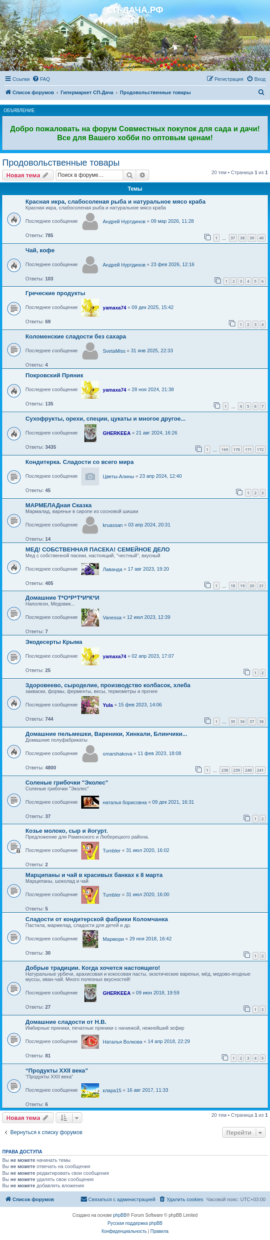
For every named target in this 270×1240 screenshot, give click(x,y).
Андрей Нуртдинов (124, 221)
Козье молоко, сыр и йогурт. (66, 830)
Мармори (113, 939)
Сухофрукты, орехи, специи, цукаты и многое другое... (105, 418)
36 (242, 721)
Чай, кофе (39, 250)
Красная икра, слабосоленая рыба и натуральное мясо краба (115, 201)
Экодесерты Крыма (53, 642)
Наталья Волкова (122, 1041)
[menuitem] (41, 79)
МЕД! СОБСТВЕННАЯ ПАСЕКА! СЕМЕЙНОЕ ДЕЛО (97, 549)
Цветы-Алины (118, 476)
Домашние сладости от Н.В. (66, 1022)
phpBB (120, 1215)
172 (260, 449)
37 (233, 238)
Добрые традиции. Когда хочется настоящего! (92, 967)
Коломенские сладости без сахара (75, 336)
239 (236, 770)
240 (248, 770)
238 (224, 770)
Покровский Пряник (54, 375)
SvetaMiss (114, 351)
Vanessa (112, 617)
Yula (108, 705)
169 (224, 449)
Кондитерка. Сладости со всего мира (79, 462)
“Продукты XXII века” (56, 1070)
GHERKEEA (116, 433)
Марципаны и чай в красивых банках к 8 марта (93, 875)
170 (236, 449)
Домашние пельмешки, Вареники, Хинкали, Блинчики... (106, 734)
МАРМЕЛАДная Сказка (58, 505)
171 (248, 449)
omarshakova (117, 753)
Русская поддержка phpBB (135, 1223)
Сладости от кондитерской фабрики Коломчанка (96, 919)
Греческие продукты (55, 293)
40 (261, 238)
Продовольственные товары (61, 162)
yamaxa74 (114, 307)
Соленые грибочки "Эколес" (66, 782)
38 (242, 238)
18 (233, 586)
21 (261, 586)
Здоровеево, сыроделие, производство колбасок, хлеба (108, 685)
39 (251, 238)
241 (260, 770)
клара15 (112, 1090)
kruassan (113, 525)
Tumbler (111, 850)
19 (242, 586)
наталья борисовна (125, 802)
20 (251, 586)
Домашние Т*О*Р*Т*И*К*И (62, 597)
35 (233, 721)
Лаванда (112, 569)
